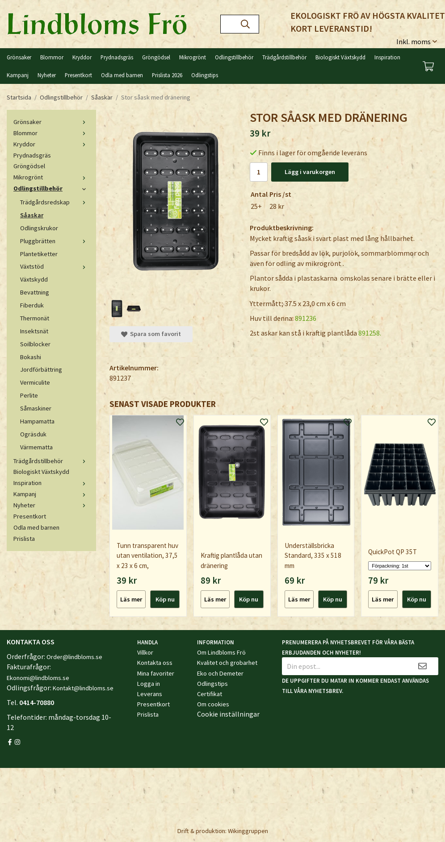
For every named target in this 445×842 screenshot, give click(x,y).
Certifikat (209, 694)
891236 (305, 318)
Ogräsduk (33, 434)
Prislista (24, 539)
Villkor (145, 652)
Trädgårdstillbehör (284, 57)
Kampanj (18, 75)
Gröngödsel (156, 57)
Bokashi (30, 357)
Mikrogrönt (192, 57)
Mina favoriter (155, 673)
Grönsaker (19, 57)
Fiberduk (32, 305)
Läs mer (131, 599)
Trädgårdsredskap (54, 202)
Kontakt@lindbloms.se (83, 688)
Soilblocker (35, 344)
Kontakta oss (154, 663)
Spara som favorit (151, 334)
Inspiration (387, 57)
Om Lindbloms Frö (221, 652)
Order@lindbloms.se (74, 657)
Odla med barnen (122, 75)
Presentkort (78, 75)
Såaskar (31, 215)
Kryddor (82, 57)
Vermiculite (35, 382)
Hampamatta (37, 421)
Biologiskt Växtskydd (340, 57)
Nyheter (47, 75)
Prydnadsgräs (117, 57)
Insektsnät (34, 331)
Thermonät (34, 318)
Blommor (51, 57)
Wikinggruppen (248, 831)
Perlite (29, 395)
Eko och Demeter (220, 673)
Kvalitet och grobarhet (227, 663)
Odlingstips (204, 75)
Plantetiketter (39, 254)
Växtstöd (54, 266)
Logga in (148, 684)
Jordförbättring (41, 369)
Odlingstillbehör (234, 57)
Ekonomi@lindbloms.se (38, 678)
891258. (369, 332)
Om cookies (213, 704)
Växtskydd (34, 279)
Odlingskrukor (39, 228)
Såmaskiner (35, 408)
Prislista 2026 (167, 75)
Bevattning (34, 292)
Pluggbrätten (54, 241)
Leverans (149, 694)
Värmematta (36, 447)
